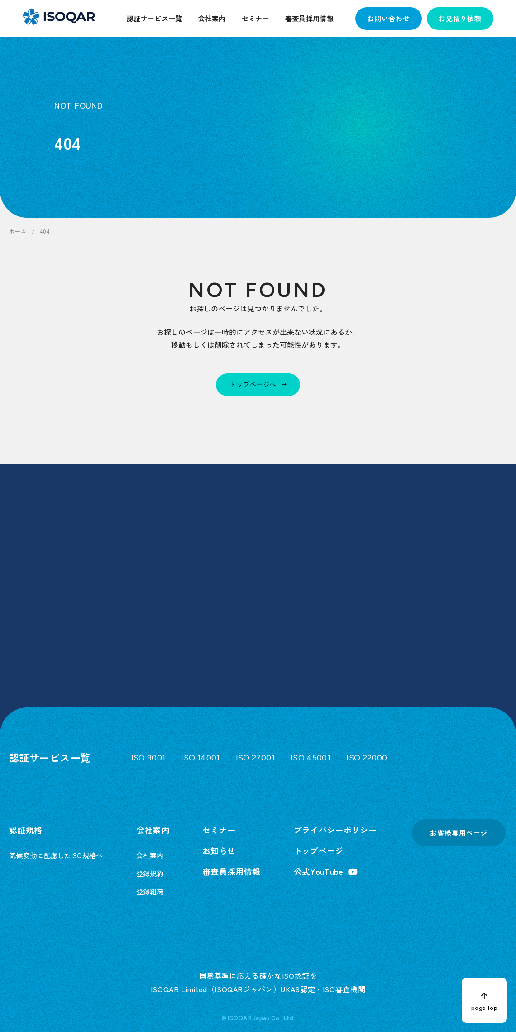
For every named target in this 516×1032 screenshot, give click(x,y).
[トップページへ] (258, 384)
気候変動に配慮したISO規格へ (56, 855)
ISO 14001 (200, 758)
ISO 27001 (255, 758)
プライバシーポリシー (335, 830)
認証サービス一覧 (154, 18)
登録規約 (150, 873)
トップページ (319, 850)
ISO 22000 (366, 758)
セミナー (255, 18)
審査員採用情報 (309, 18)
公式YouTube (319, 871)
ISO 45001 (310, 758)
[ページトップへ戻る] (484, 1000)
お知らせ (218, 850)
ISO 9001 (148, 758)
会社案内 (211, 18)
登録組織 (150, 891)
